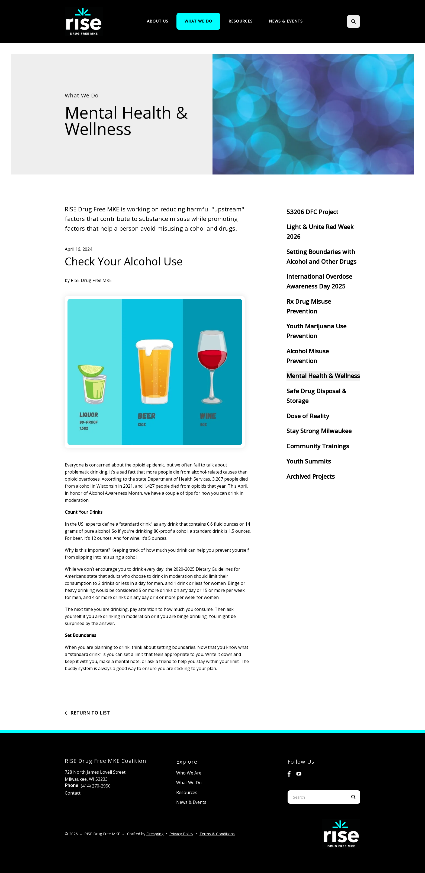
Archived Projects (310, 476)
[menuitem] (157, 21)
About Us (157, 21)
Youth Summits (308, 461)
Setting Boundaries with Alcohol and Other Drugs (321, 256)
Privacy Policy (181, 833)
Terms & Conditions (217, 833)
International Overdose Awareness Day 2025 (319, 281)
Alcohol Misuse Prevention (307, 356)
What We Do (198, 21)
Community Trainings (317, 446)
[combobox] (317, 797)
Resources (240, 21)
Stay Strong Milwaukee (319, 431)
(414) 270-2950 (96, 786)
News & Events (286, 21)
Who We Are (188, 773)
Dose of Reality (307, 416)
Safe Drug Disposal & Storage (316, 396)
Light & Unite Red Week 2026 (319, 231)
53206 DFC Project (312, 212)
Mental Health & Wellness (323, 376)
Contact (73, 793)
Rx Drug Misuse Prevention (308, 306)
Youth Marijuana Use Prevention (316, 331)
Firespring (154, 833)
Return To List (89, 713)
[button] (353, 21)
